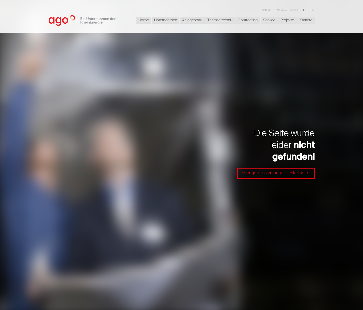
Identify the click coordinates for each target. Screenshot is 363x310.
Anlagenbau (192, 20)
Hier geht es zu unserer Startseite (276, 173)
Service (269, 20)
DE (305, 10)
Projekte (287, 20)
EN (312, 10)
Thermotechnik (220, 20)
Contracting (248, 20)
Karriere (305, 20)
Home (143, 20)
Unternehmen (165, 20)
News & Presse (287, 10)
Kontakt (265, 10)
